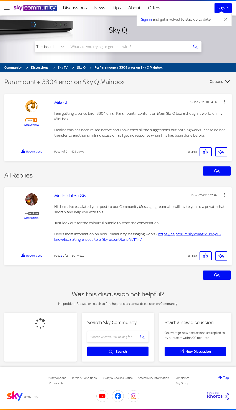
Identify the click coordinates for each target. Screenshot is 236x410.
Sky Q (118, 30)
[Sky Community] (35, 8)
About (134, 7)
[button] (224, 102)
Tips (117, 7)
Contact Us (56, 383)
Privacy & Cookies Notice (117, 378)
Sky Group (182, 383)
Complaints (182, 378)
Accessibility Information (153, 378)
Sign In (223, 8)
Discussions (75, 7)
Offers (154, 7)
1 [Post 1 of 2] (61, 151)
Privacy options (56, 378)
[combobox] (127, 46)
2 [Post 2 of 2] (61, 255)
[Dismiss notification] (226, 19)
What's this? (31, 124)
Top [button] (226, 377)
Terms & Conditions (84, 378)
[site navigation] (7, 7)
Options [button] (216, 81)
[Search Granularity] (51, 46)
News (99, 7)
